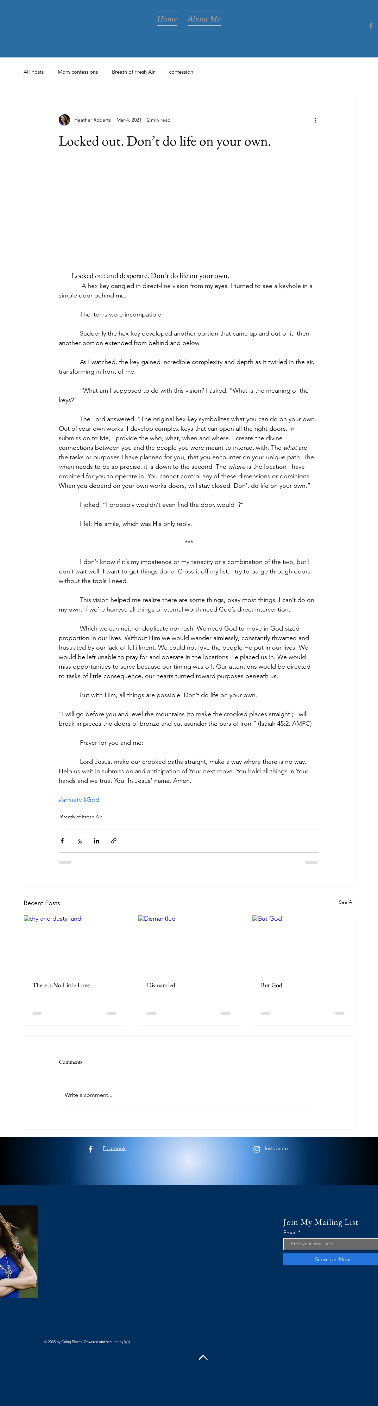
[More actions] (315, 120)
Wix (127, 1342)
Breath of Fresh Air (133, 71)
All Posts (34, 71)
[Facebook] (371, 26)
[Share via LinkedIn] (96, 840)
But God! (272, 985)
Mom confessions (78, 71)
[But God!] (303, 943)
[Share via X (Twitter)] (79, 840)
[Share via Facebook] (62, 840)
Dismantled (161, 985)
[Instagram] (256, 1149)
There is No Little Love (61, 985)
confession (181, 71)
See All (346, 902)
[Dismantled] (189, 943)
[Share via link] (114, 840)
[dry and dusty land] (75, 943)
